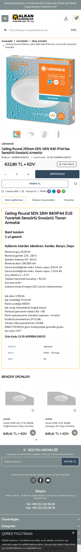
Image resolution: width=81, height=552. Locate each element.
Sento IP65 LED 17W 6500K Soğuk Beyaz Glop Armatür (18, 424)
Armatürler (22, 41)
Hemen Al (35, 183)
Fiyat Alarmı (66, 164)
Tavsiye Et (29, 191)
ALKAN (6, 419)
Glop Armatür (39, 41)
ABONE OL (70, 461)
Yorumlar (69, 199)
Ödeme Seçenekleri (43, 199)
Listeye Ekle (10, 191)
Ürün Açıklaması (14, 199)
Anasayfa (7, 41)
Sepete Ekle (57, 173)
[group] (40, 89)
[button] (36, 439)
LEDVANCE (8, 143)
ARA (73, 29)
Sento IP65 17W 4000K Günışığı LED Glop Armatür (59, 424)
